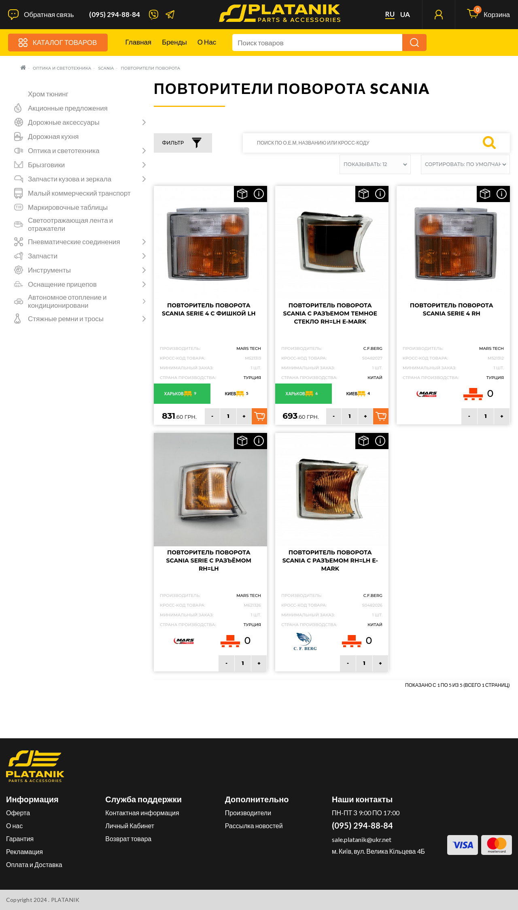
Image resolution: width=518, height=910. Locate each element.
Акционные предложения (68, 108)
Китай (374, 377)
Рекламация (24, 851)
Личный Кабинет (129, 825)
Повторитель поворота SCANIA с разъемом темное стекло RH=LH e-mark (330, 313)
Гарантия (20, 838)
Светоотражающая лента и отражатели (70, 224)
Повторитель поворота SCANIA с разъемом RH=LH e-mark (330, 560)
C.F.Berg (372, 348)
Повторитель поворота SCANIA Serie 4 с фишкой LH (209, 309)
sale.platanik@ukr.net (361, 839)
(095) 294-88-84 (114, 15)
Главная (138, 42)
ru (390, 14)
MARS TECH (248, 348)
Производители (248, 812)
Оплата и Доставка (34, 864)
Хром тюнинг (48, 94)
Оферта (18, 812)
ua (405, 15)
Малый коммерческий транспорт (79, 193)
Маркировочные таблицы (68, 207)
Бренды (174, 42)
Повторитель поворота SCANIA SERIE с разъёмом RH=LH (209, 560)
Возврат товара (128, 838)
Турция (252, 377)
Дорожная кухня (53, 136)
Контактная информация (142, 812)
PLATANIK (65, 899)
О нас (206, 42)
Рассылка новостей (254, 825)
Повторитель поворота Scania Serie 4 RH (451, 309)
